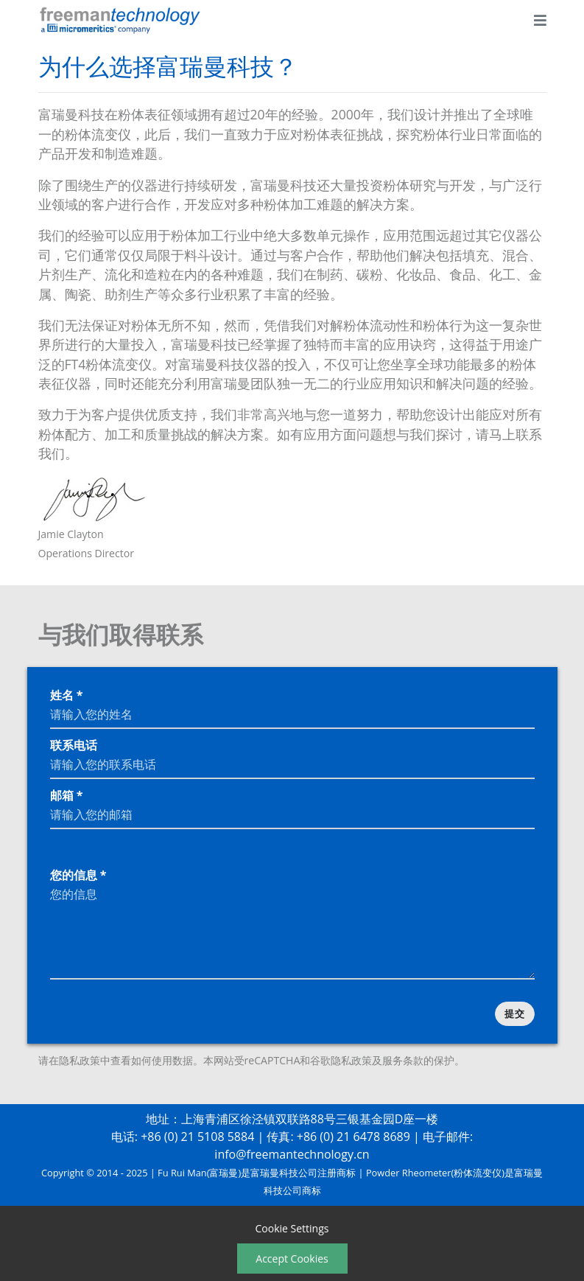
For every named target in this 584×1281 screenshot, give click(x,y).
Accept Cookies (292, 1259)
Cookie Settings (292, 1228)
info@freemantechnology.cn (291, 1154)
